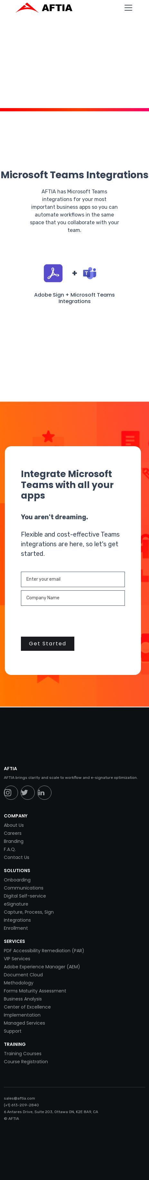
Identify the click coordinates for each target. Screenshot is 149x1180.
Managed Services (24, 1023)
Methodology (18, 983)
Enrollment (16, 928)
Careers (13, 833)
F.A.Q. (10, 849)
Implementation (22, 1015)
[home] (47, 8)
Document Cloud (23, 975)
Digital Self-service (25, 896)
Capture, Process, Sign (29, 912)
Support (13, 1031)
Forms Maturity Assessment (35, 991)
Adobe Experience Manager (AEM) (42, 966)
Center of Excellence (27, 1007)
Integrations (17, 920)
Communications (23, 888)
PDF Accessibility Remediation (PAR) (44, 950)
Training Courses (23, 1053)
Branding (13, 841)
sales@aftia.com (19, 1098)
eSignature (16, 904)
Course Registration (26, 1061)
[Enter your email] (73, 579)
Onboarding (17, 880)
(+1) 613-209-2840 (21, 1105)
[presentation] (70, 621)
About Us (14, 825)
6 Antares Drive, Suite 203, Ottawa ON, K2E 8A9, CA (51, 1112)
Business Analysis (23, 999)
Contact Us (16, 857)
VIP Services (17, 958)
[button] (127, 7)
